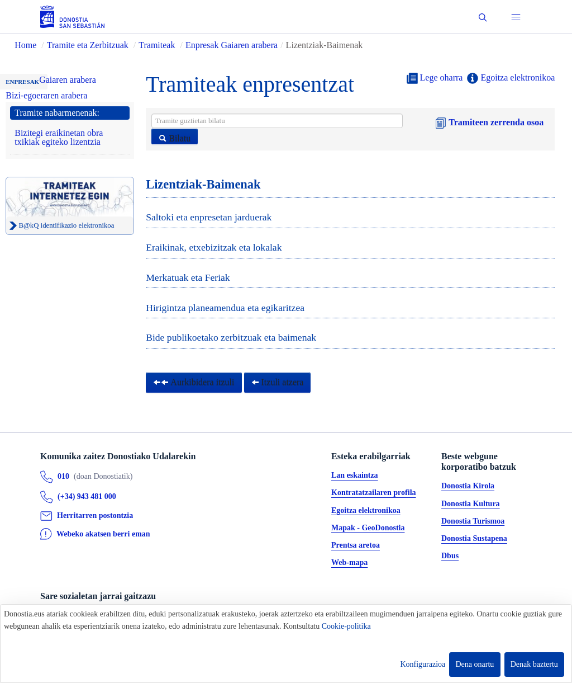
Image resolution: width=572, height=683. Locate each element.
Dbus (450, 556)
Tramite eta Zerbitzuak (87, 45)
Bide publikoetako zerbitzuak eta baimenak (231, 337)
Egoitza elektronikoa (511, 78)
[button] (483, 17)
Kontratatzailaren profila (373, 493)
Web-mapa (349, 563)
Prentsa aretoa (355, 545)
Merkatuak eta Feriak (188, 277)
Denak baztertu (534, 664)
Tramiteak (157, 45)
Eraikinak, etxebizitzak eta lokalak (214, 247)
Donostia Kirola (467, 486)
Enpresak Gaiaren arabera (231, 45)
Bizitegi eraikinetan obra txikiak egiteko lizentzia (59, 137)
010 (63, 477)
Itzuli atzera (277, 382)
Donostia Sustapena (474, 539)
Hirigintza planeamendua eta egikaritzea (225, 307)
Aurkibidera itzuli (193, 382)
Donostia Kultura (470, 504)
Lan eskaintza (354, 476)
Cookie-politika (346, 626)
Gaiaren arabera (67, 79)
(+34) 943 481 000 (87, 497)
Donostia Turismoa (472, 521)
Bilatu (174, 138)
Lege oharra (435, 78)
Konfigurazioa (422, 664)
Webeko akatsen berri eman (103, 534)
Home (25, 45)
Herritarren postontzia (95, 516)
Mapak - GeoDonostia (367, 528)
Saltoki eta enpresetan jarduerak (208, 217)
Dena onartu (475, 664)
